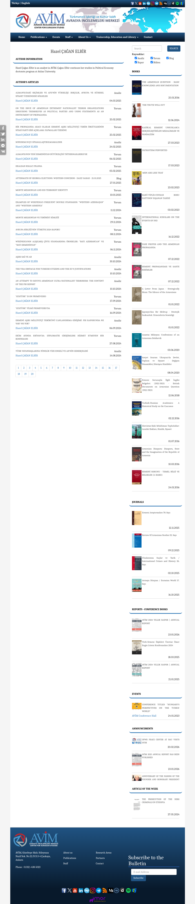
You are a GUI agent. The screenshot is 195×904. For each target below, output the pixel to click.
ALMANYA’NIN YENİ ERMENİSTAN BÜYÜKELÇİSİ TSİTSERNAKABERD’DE (51, 154)
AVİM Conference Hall (144, 715)
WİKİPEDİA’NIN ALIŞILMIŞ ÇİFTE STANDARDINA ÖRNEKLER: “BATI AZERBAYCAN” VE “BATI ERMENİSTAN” (60, 243)
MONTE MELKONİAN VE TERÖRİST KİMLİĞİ (37, 217)
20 (32, 374)
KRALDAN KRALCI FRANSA (29, 166)
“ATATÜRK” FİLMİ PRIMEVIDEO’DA (33, 308)
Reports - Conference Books (149, 609)
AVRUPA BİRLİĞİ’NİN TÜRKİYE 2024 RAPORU (38, 229)
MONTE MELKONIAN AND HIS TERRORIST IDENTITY (42, 190)
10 (70, 367)
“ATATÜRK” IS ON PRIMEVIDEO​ (31, 296)
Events (56, 37)
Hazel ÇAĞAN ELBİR (27, 100)
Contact (148, 37)
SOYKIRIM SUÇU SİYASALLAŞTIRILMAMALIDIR (39, 142)
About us (68, 852)
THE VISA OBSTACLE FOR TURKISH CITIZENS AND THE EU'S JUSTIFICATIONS (53, 268)
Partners (100, 858)
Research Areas (103, 852)
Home (22, 37)
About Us (84, 37)
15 (103, 367)
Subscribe (138, 877)
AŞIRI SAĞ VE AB (24, 256)
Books (136, 71)
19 (25, 374)
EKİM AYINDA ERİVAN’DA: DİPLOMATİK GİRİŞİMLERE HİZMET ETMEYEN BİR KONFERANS (60, 337)
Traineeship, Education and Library (117, 37)
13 (90, 367)
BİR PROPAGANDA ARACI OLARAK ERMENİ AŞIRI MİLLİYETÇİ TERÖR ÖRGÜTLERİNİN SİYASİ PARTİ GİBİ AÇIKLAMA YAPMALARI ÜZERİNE (60, 128)
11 (76, 367)
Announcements (142, 728)
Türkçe (16, 3)
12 (83, 367)
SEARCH (174, 48)
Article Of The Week (145, 788)
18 (19, 374)
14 (96, 367)
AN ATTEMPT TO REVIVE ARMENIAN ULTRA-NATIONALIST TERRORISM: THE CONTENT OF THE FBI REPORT (60, 282)
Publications (39, 37)
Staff (69, 37)
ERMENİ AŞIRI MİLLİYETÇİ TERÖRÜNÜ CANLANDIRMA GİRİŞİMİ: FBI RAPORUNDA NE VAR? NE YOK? (60, 322)
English (25, 3)
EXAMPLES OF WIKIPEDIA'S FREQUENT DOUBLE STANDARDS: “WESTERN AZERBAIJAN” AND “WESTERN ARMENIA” (60, 204)
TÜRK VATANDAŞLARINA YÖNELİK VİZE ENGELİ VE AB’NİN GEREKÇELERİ (52, 351)
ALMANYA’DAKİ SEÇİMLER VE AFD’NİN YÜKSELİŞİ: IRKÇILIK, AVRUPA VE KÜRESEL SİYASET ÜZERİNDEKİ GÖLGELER (60, 94)
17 (116, 367)
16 (109, 367)
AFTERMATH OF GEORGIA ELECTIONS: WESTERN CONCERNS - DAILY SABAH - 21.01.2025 (58, 178)
